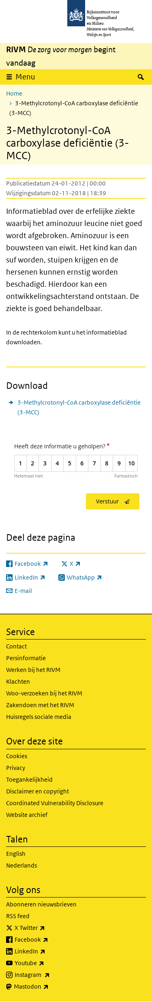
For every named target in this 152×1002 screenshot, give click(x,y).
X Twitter (48, 928)
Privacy (15, 768)
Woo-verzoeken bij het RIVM (44, 693)
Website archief (26, 815)
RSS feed (18, 916)
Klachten (18, 681)
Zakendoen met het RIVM (40, 705)
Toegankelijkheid (29, 779)
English (16, 853)
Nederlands (21, 865)
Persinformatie (26, 658)
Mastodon (49, 986)
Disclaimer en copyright (37, 791)
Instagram (50, 975)
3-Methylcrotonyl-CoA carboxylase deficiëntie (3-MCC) (79, 407)
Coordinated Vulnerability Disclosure (54, 803)
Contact (16, 646)
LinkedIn (48, 951)
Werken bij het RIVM (33, 670)
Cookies (16, 756)
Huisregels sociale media (38, 717)
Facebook (49, 939)
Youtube (47, 963)
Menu (25, 76)
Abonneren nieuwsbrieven (41, 904)
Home (14, 93)
